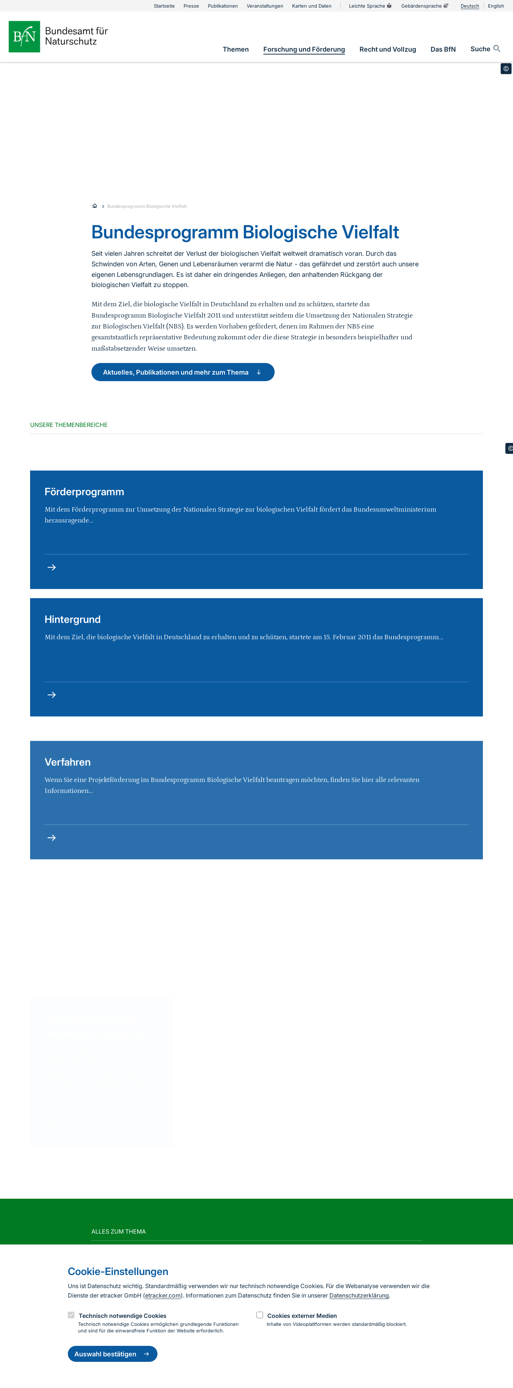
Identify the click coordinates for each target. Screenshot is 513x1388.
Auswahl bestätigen (112, 1353)
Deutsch (470, 6)
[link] (236, 49)
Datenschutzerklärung (359, 1295)
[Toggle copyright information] (506, 68)
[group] (108, 1027)
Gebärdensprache (425, 5)
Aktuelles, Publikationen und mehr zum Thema (183, 372)
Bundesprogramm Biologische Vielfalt (146, 206)
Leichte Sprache (371, 5)
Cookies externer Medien (302, 1315)
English (496, 6)
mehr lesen (212, 1115)
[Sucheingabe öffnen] (486, 48)
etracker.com (163, 1295)
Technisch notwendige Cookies (123, 1315)
